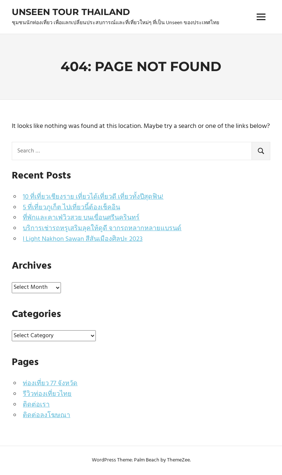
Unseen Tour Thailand (71, 12)
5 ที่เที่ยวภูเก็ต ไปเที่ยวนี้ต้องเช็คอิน (71, 207)
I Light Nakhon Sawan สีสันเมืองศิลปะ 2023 (82, 239)
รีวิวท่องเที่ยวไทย (47, 394)
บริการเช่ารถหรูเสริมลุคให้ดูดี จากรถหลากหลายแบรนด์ (102, 228)
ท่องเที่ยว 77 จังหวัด (50, 383)
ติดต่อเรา (36, 404)
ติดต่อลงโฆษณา (46, 415)
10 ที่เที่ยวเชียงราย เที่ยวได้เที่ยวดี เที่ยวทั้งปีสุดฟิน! (93, 197)
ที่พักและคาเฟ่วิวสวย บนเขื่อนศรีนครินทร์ (81, 218)
